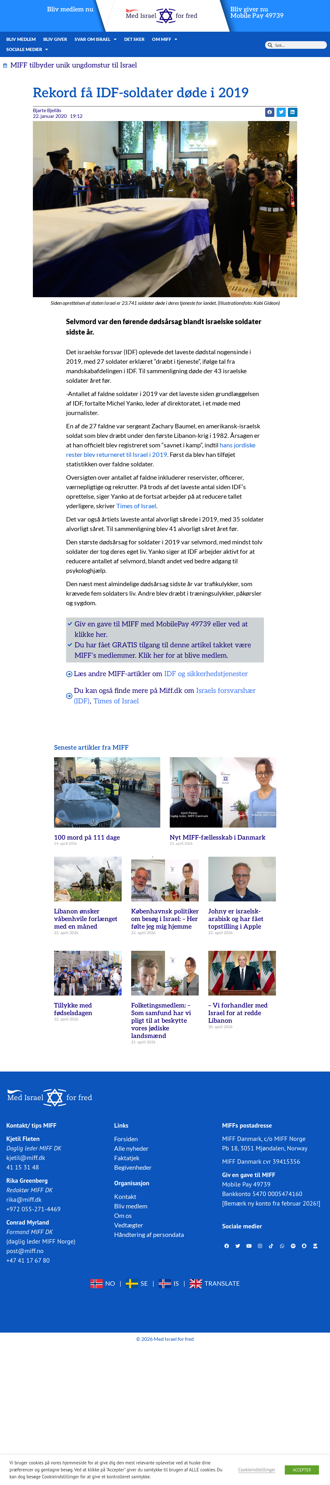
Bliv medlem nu (70, 9)
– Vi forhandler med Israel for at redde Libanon (238, 1013)
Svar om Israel (96, 39)
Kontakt (125, 1196)
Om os (123, 1215)
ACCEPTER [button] (302, 1470)
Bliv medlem (21, 39)
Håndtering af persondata (149, 1234)
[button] (269, 112)
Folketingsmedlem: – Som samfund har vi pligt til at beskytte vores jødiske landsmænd (161, 1021)
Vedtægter (128, 1225)
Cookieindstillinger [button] (257, 1470)
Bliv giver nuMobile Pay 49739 (257, 13)
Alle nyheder (131, 1148)
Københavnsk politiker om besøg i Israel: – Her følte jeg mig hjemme (165, 919)
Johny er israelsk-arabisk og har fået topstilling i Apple (236, 919)
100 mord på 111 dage (87, 838)
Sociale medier (27, 49)
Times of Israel (136, 505)
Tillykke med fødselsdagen (73, 1009)
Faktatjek (126, 1158)
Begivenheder (133, 1167)
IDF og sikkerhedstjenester (206, 674)
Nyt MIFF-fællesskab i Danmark (218, 838)
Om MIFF (164, 39)
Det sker (134, 39)
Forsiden (126, 1139)
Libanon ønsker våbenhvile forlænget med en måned (86, 919)
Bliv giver (55, 39)
